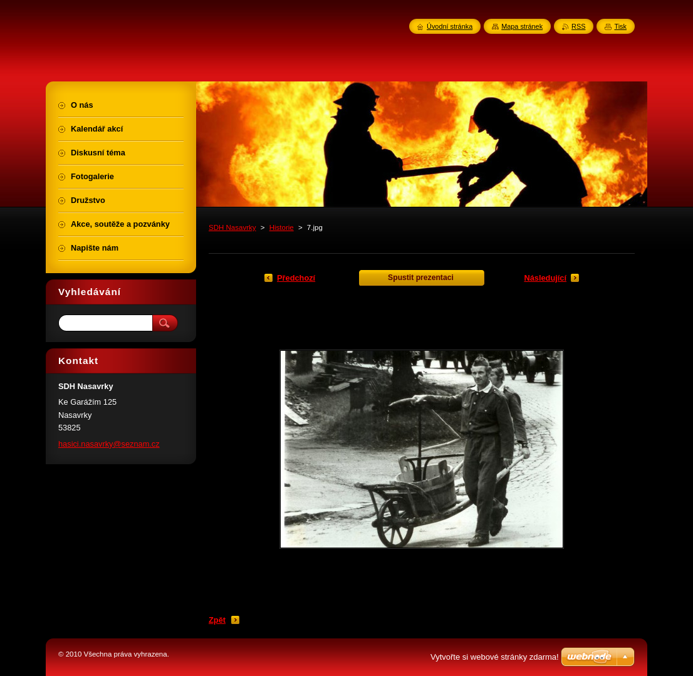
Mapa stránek (522, 26)
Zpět (217, 620)
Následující (545, 278)
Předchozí (296, 278)
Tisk (620, 26)
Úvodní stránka (449, 26)
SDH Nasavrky (232, 227)
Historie (281, 227)
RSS (578, 26)
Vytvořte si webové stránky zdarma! (494, 657)
